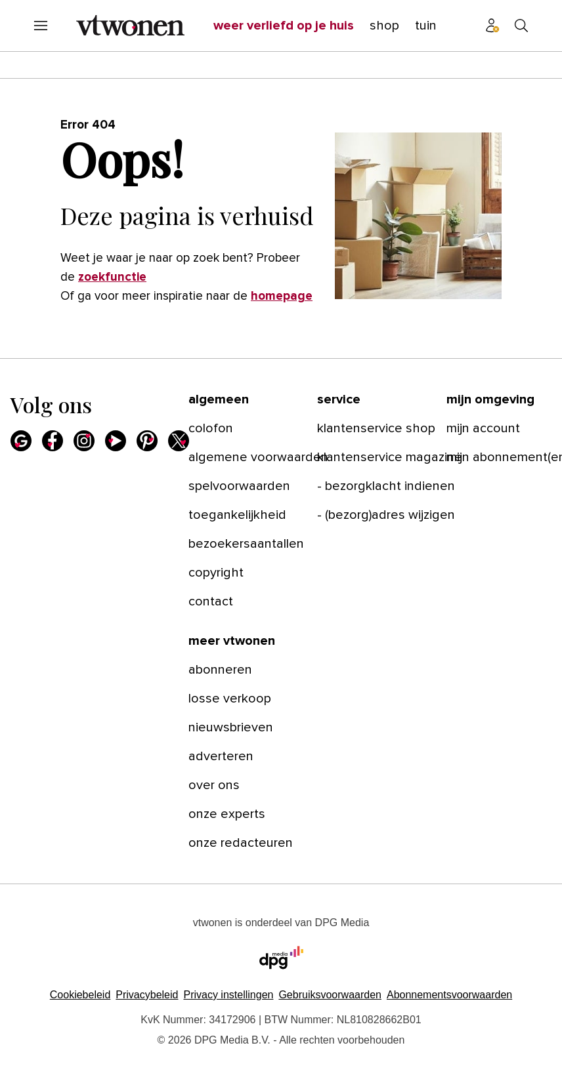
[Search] (521, 25)
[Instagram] (84, 440)
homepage (282, 296)
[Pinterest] (147, 440)
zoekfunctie (112, 277)
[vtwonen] (130, 25)
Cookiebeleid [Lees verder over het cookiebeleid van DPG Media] (80, 994)
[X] (178, 440)
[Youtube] (115, 440)
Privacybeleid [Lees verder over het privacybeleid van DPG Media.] (147, 994)
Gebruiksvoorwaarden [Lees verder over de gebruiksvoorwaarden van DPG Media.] (329, 994)
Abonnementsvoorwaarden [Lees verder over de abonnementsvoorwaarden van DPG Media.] (449, 994)
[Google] (21, 440)
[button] (228, 994)
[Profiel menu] (492, 25)
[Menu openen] (41, 25)
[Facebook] (52, 440)
